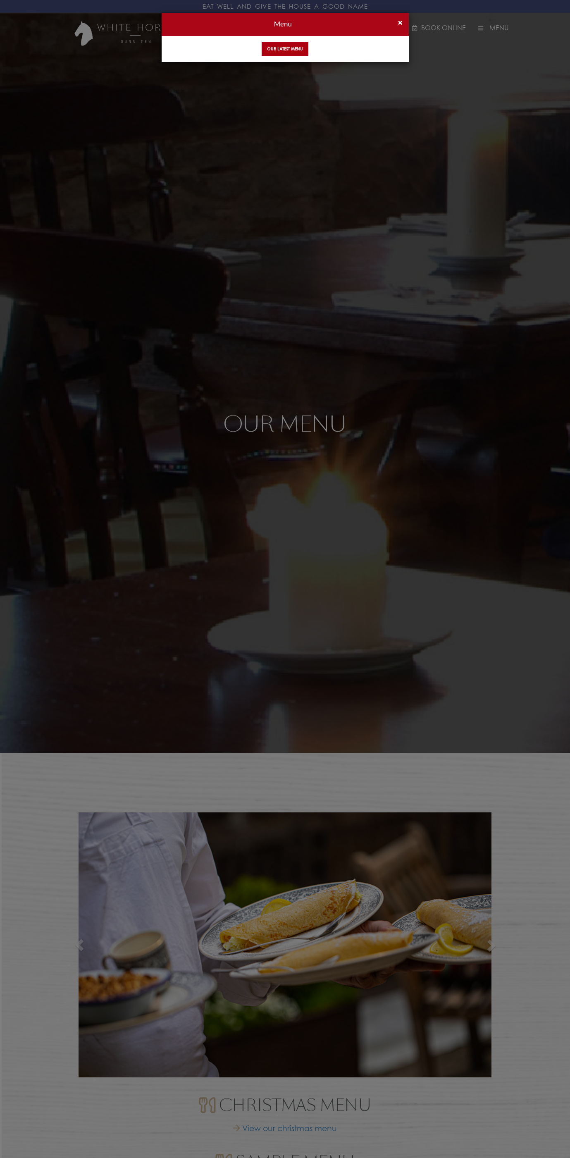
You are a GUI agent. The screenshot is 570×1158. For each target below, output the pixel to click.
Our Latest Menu (285, 48)
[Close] (400, 22)
